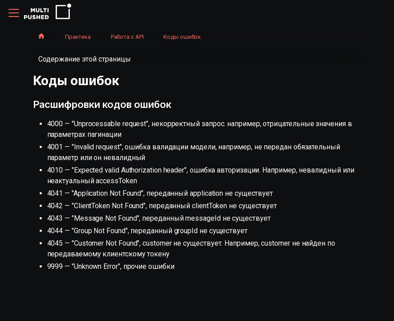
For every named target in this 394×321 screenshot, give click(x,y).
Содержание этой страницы (84, 59)
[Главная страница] (41, 37)
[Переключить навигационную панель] (13, 13)
